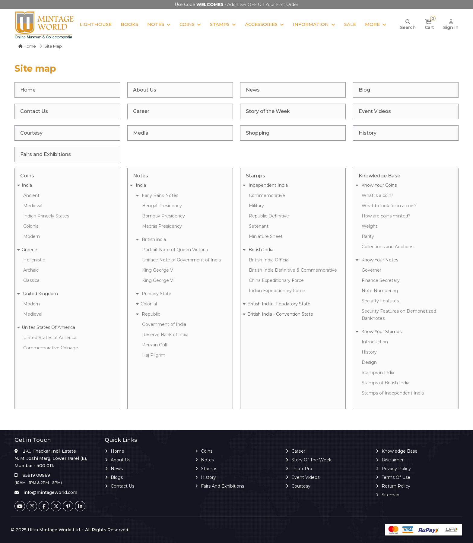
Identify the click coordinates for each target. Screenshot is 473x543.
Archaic (31, 270)
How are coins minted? (386, 216)
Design (369, 362)
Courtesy (300, 486)
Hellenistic (34, 260)
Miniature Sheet (266, 236)
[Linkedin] (80, 506)
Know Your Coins (376, 185)
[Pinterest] (68, 506)
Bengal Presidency (162, 205)
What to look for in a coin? (389, 205)
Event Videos (305, 477)
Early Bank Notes (157, 195)
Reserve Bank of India (165, 334)
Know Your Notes (377, 260)
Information (311, 24)
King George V (157, 270)
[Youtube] (19, 506)
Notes (155, 24)
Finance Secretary (381, 280)
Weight (369, 226)
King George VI (158, 280)
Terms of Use (396, 477)
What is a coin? (377, 195)
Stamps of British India (385, 382)
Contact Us (122, 486)
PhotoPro (301, 468)
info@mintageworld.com (50, 492)
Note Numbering (380, 290)
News (117, 468)
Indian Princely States (46, 216)
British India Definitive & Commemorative (293, 270)
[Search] (408, 24)
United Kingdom (37, 293)
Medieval (32, 205)
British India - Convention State (278, 314)
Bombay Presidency (163, 216)
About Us (120, 460)
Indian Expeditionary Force (277, 290)
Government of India (164, 324)
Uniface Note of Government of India (181, 260)
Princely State (153, 293)
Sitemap (390, 495)
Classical (31, 280)
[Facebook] (44, 506)
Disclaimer (393, 460)
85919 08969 (36, 475)
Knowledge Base (399, 451)
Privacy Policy (396, 468)
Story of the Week (311, 460)
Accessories (261, 24)
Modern (31, 236)
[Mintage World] (44, 24)
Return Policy (396, 486)
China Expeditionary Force (276, 280)
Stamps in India (378, 372)
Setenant (258, 226)
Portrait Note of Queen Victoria (175, 249)
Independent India (265, 185)
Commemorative (267, 195)
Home (27, 46)
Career (298, 451)
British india (151, 239)
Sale (350, 24)
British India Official (269, 260)
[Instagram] (32, 506)
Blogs (117, 477)
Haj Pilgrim (153, 355)
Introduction (375, 342)
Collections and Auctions (387, 246)
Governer (371, 270)
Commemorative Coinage (50, 348)
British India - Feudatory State (276, 304)
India (24, 185)
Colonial (31, 226)
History (369, 352)
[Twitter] (56, 506)
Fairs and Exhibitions (222, 486)
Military (256, 205)
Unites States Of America (46, 327)
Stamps (220, 24)
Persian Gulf (154, 345)
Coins (187, 24)
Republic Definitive (269, 216)
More (372, 24)
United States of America (49, 337)
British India (258, 249)
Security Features (380, 301)
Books (129, 24)
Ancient (31, 195)
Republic (148, 314)
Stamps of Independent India (393, 393)
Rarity (368, 236)
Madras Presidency (162, 226)
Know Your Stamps (379, 331)
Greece (27, 249)
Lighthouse (96, 24)
